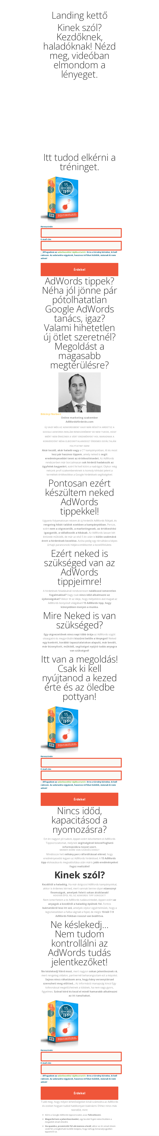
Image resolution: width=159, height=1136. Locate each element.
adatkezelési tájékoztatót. (72, 252)
